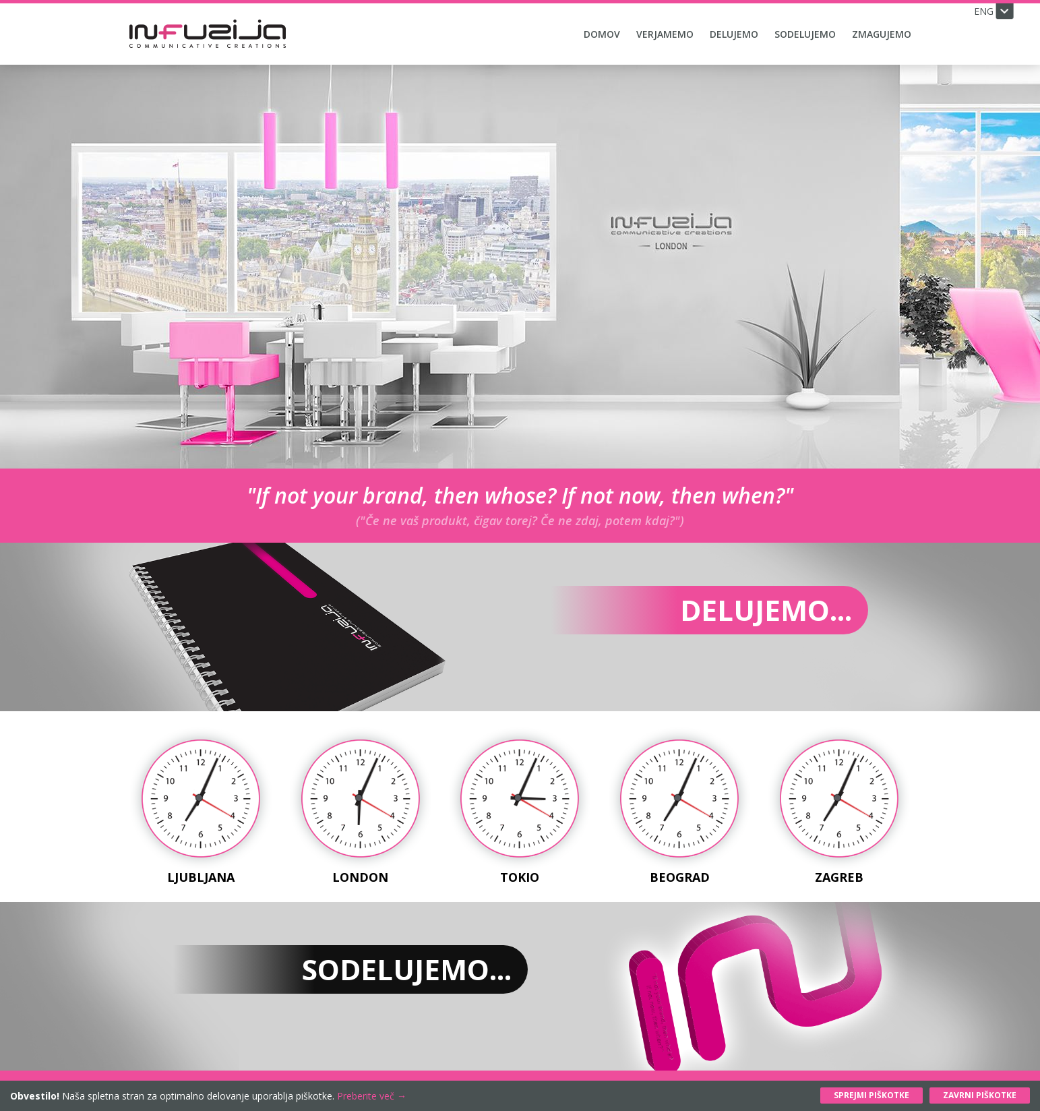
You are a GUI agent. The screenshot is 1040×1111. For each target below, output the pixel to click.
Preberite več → (371, 1095)
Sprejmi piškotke (871, 1095)
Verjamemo (665, 34)
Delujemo (734, 34)
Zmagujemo (881, 34)
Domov (602, 34)
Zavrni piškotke (979, 1095)
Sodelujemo (805, 34)
